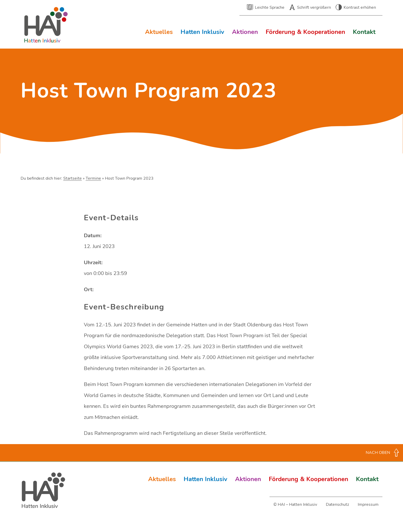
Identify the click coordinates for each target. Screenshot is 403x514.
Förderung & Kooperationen (305, 32)
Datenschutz (337, 504)
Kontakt (364, 32)
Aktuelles (159, 32)
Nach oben (378, 452)
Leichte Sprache (269, 7)
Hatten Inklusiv (202, 32)
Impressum (368, 504)
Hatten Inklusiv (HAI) (44, 490)
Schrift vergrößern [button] (314, 7)
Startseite (72, 178)
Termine (93, 178)
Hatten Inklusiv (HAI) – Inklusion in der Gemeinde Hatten (46, 24)
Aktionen (245, 32)
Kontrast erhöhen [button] (360, 7)
